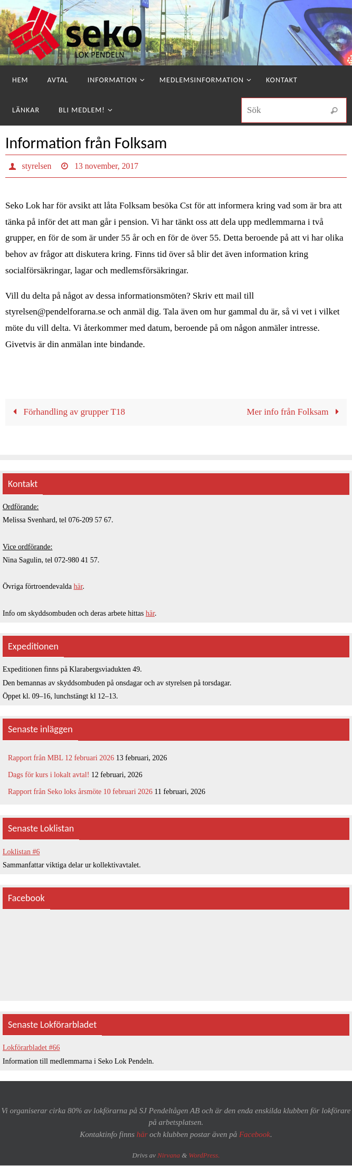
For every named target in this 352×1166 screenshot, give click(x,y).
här (78, 587)
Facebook (254, 1135)
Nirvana (168, 1156)
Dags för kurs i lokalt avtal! (48, 775)
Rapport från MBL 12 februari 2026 (61, 758)
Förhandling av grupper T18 (66, 412)
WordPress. (204, 1156)
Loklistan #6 (21, 852)
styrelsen (37, 165)
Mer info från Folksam (294, 412)
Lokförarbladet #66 (31, 1049)
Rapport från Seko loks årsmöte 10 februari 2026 (80, 792)
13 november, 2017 (107, 165)
